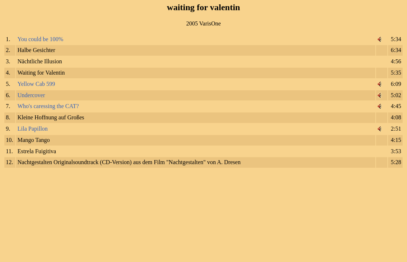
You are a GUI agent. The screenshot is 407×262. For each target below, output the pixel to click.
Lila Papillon (32, 129)
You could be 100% (40, 39)
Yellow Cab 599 (36, 84)
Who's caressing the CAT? (48, 106)
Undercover (31, 95)
